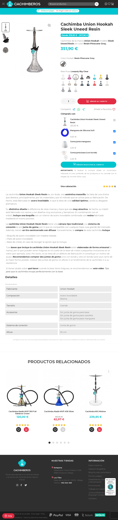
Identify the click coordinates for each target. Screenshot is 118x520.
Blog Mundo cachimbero (99, 472)
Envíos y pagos (95, 476)
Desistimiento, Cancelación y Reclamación (100, 480)
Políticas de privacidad (21, 514)
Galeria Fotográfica (96, 469)
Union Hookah (67, 289)
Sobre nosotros (95, 465)
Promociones (94, 486)
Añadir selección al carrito (88, 164)
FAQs (43, 514)
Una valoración (70, 186)
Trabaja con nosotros (97, 489)
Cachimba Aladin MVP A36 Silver (59, 411)
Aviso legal (35, 514)
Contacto (92, 498)
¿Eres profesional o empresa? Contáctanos (98, 494)
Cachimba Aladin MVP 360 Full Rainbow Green (22, 412)
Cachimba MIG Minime (95, 411)
